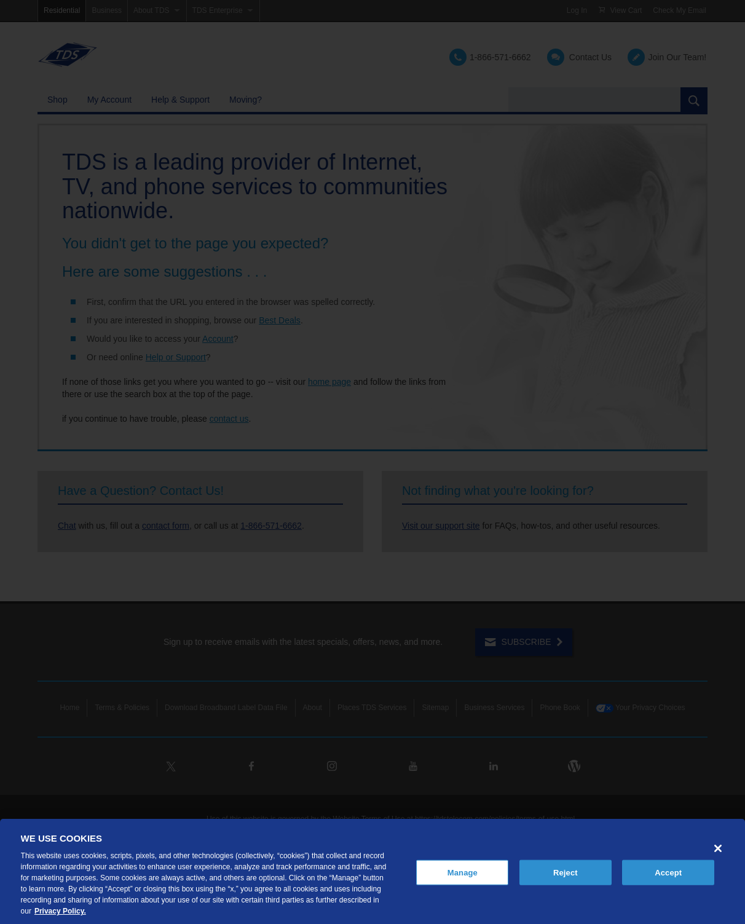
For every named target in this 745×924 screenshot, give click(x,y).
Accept (668, 872)
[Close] (717, 848)
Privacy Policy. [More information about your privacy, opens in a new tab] (60, 911)
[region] (372, 871)
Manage (462, 872)
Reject (565, 872)
